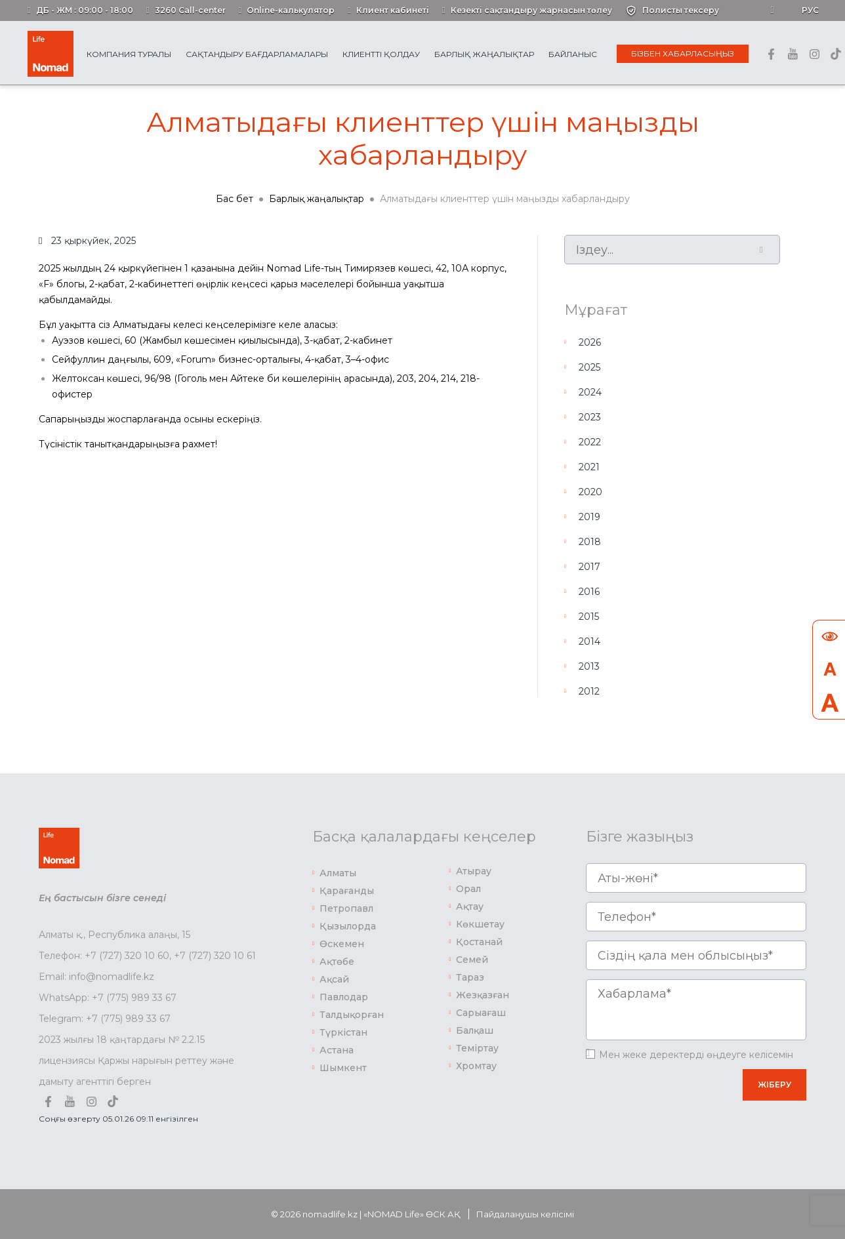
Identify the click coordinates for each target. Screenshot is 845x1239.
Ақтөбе (336, 961)
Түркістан (343, 1032)
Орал (468, 889)
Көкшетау (480, 924)
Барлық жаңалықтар (484, 54)
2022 (590, 442)
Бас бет (234, 199)
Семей (472, 959)
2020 (590, 492)
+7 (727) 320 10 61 (215, 956)
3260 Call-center (190, 10)
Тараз (470, 977)
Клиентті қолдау (381, 54)
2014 (589, 641)
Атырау (473, 871)
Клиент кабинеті (392, 10)
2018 (590, 542)
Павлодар (343, 997)
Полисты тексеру (680, 10)
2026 (590, 342)
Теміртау (477, 1048)
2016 (589, 592)
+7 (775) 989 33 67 (134, 998)
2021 (589, 467)
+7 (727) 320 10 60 (127, 956)
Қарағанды (346, 891)
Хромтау (476, 1066)
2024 (590, 392)
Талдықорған (351, 1015)
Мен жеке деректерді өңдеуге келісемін (696, 1055)
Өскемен (341, 944)
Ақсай (334, 979)
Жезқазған (482, 995)
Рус (810, 10)
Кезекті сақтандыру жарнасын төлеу (531, 10)
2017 (589, 567)
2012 (589, 691)
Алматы (337, 873)
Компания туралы (129, 54)
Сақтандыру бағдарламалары (257, 54)
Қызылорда (347, 926)
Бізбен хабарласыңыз (682, 53)
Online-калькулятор (291, 10)
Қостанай (479, 942)
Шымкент (343, 1068)
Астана (336, 1050)
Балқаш (474, 1030)
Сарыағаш (481, 1013)
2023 (590, 417)
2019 (589, 517)
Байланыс (572, 54)
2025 (589, 367)
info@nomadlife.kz (111, 977)
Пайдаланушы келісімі (525, 1214)
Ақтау (470, 906)
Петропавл (346, 908)
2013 (589, 666)
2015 (589, 616)
